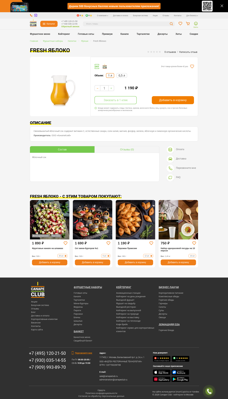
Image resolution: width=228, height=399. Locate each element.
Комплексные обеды (169, 296)
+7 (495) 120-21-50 (47, 353)
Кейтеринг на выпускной (128, 310)
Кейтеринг (64, 34)
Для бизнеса (192, 16)
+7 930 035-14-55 (69, 24)
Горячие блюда (166, 330)
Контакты (177, 15)
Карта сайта (37, 329)
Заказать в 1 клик (116, 100)
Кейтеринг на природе (127, 313)
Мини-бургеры (81, 303)
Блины (77, 317)
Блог (33, 312)
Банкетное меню (82, 337)
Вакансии (36, 322)
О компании (102, 16)
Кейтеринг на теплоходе (128, 320)
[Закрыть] (222, 6)
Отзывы (166, 15)
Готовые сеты (86, 34)
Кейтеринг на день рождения (130, 296)
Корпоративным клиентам (44, 319)
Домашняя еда (169, 324)
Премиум (107, 34)
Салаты (162, 306)
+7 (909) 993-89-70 (47, 367)
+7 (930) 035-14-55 (47, 360)
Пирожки (78, 313)
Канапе (125, 34)
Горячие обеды (166, 299)
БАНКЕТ (79, 331)
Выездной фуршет (125, 299)
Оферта (101, 390)
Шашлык (78, 320)
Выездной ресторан (126, 306)
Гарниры (163, 303)
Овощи (162, 317)
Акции (155, 15)
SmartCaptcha (182, 391)
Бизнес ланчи (169, 287)
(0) (127, 149)
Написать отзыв (188, 51)
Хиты (179, 34)
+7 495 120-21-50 (69, 21)
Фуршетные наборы (88, 287)
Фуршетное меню (40, 34)
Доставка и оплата (120, 15)
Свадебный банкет (83, 340)
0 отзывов (170, 51)
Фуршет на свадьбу (125, 303)
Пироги (77, 310)
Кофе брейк (122, 324)
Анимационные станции (128, 293)
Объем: (99, 75)
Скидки (194, 34)
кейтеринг (178, 394)
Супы (161, 310)
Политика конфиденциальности (101, 393)
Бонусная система (140, 15)
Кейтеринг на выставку (127, 317)
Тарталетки (143, 34)
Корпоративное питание (171, 293)
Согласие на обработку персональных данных (101, 396)
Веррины (78, 306)
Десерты (163, 34)
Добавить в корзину (173, 100)
